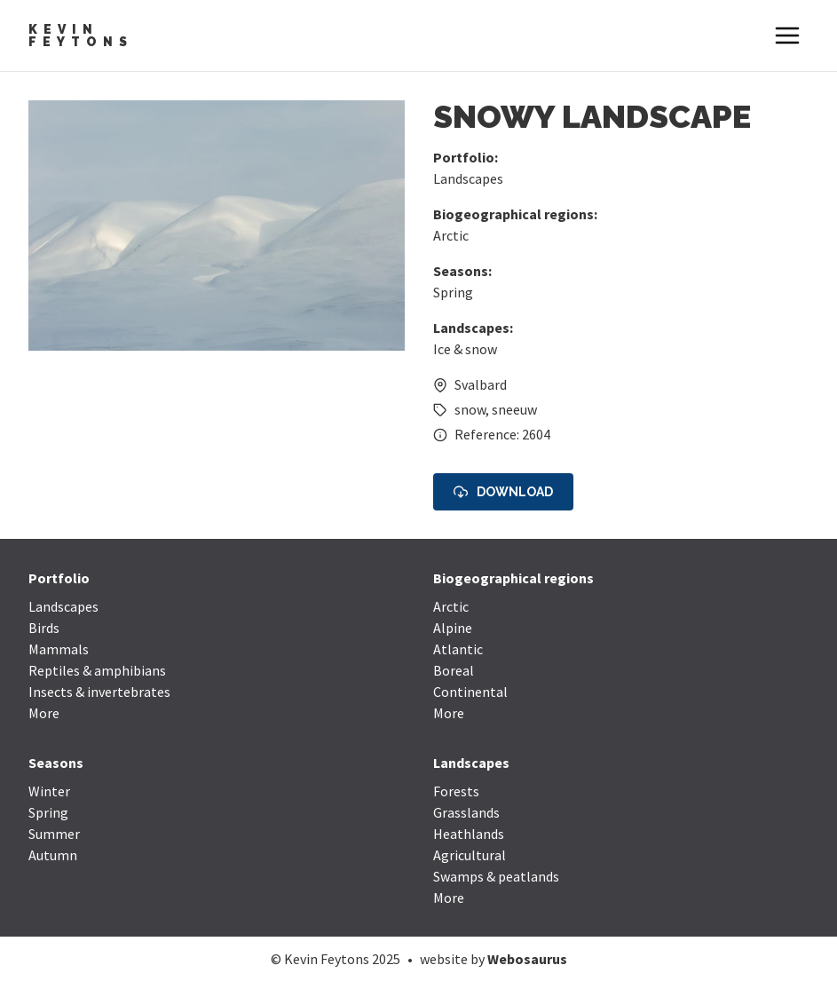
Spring (453, 292)
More (43, 713)
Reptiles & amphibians (97, 670)
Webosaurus (527, 959)
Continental (470, 691)
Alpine (452, 628)
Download (503, 492)
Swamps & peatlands (496, 876)
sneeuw (514, 409)
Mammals (58, 649)
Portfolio (59, 578)
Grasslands (466, 812)
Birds (43, 628)
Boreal (453, 670)
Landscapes (468, 178)
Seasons (55, 762)
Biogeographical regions (513, 578)
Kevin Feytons (80, 35)
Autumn (52, 855)
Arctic (451, 235)
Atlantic (458, 649)
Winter (49, 791)
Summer (54, 834)
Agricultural (469, 855)
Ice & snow (465, 349)
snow (470, 409)
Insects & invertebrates (99, 691)
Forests (456, 791)
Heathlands (468, 834)
